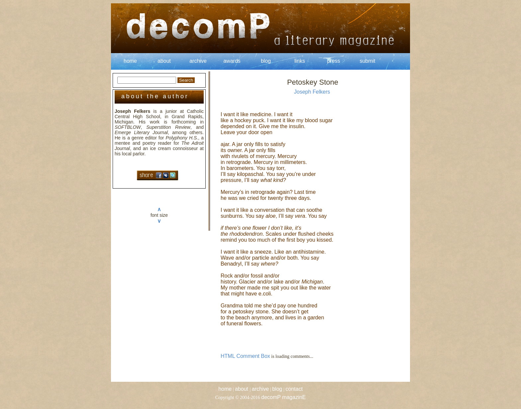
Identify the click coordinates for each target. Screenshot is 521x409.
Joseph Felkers (312, 92)
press (333, 61)
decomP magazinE (283, 397)
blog (266, 61)
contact (294, 389)
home (130, 61)
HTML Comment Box (245, 356)
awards (232, 61)
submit (367, 61)
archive (198, 61)
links (299, 61)
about (164, 61)
